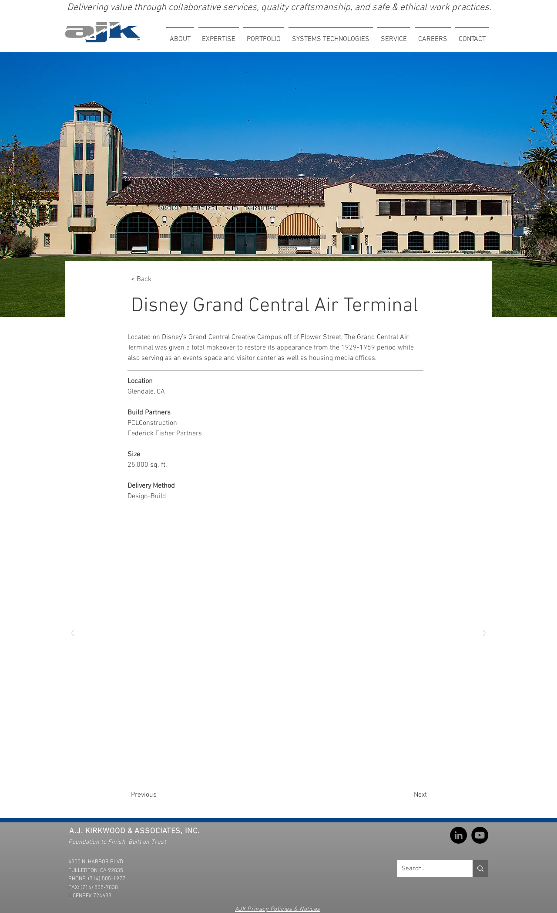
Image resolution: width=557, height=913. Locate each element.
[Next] (397, 795)
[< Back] (159, 279)
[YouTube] (479, 835)
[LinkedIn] (458, 835)
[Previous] (166, 795)
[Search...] (428, 868)
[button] (218, 35)
